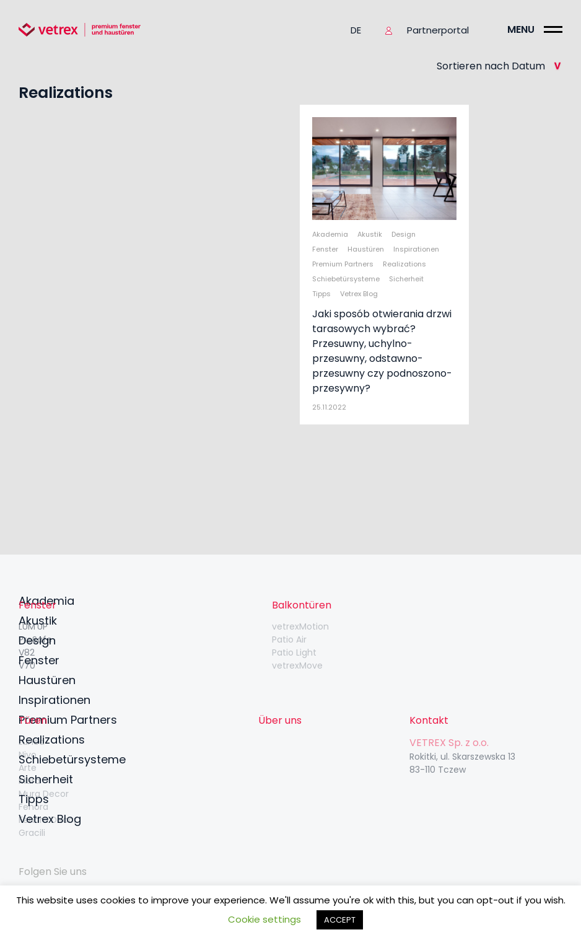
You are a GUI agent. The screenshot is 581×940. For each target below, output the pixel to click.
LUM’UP (33, 626)
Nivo (28, 755)
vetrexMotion (300, 626)
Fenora (33, 807)
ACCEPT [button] (340, 920)
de (356, 30)
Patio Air (289, 639)
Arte (28, 768)
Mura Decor (44, 794)
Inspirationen (54, 700)
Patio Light (294, 652)
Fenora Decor (48, 820)
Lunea (32, 742)
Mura (29, 781)
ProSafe (35, 639)
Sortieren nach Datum (499, 66)
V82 (27, 652)
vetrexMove (297, 665)
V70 (27, 665)
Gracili (32, 833)
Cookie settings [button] (264, 919)
